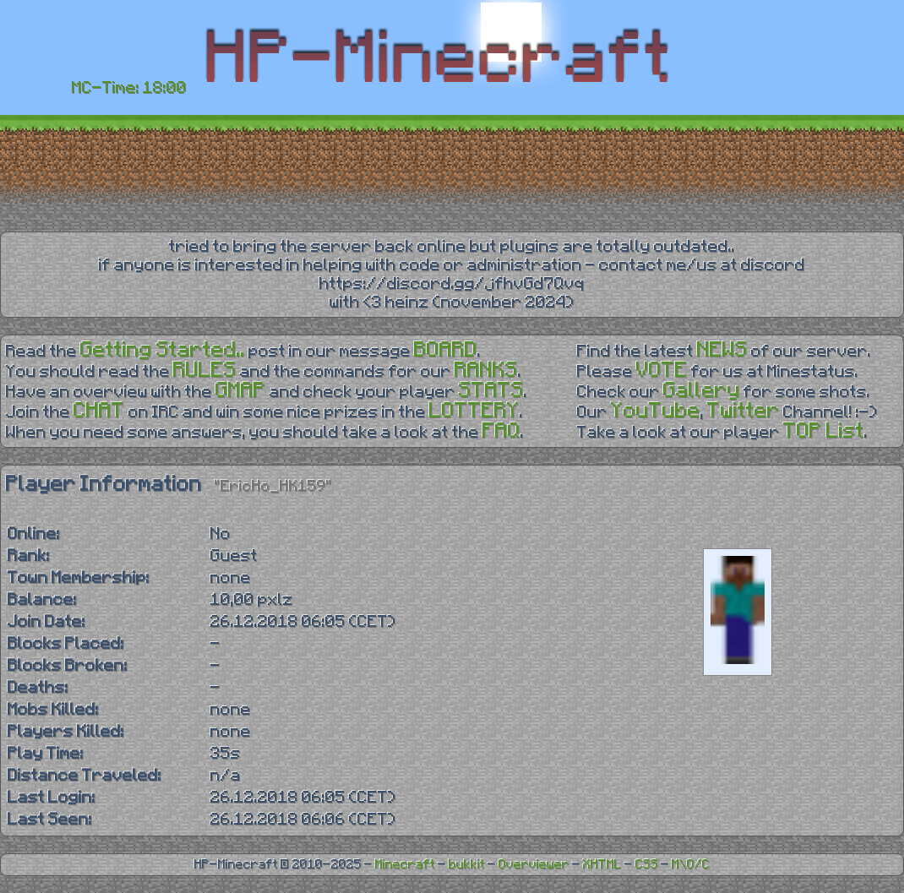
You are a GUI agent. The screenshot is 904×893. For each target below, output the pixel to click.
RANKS (486, 370)
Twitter (743, 411)
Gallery (701, 391)
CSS (646, 864)
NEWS (722, 350)
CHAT (99, 411)
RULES (205, 370)
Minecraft (405, 864)
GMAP (240, 391)
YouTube (655, 411)
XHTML (602, 864)
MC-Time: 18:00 (129, 88)
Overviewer (533, 864)
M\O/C (691, 864)
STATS (491, 391)
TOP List (823, 431)
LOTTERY (474, 411)
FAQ (501, 431)
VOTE (662, 370)
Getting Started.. (162, 350)
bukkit (467, 864)
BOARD (445, 350)
